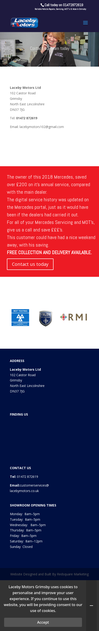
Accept (43, 622)
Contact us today (30, 264)
